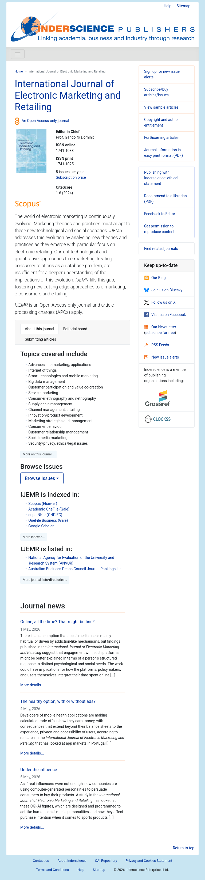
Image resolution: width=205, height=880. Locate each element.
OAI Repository (106, 861)
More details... (32, 685)
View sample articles (161, 107)
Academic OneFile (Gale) (48, 509)
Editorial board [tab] (75, 329)
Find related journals (161, 248)
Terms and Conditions (52, 870)
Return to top (183, 848)
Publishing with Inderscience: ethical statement (161, 178)
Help (167, 6)
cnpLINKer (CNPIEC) (45, 515)
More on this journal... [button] (38, 454)
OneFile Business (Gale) (48, 520)
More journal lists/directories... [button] (45, 580)
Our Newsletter (160, 327)
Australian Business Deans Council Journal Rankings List (75, 569)
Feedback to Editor (159, 214)
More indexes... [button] (34, 537)
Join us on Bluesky (163, 290)
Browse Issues (40, 478)
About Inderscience (72, 861)
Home (19, 71)
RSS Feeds (156, 345)
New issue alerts (161, 357)
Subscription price (71, 177)
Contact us (41, 861)
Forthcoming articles (161, 137)
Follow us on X (160, 302)
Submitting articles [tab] (40, 339)
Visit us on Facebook (165, 315)
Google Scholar (41, 526)
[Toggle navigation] (18, 54)
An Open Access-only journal (45, 121)
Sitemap (183, 6)
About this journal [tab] (39, 329)
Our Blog (155, 278)
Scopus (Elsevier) (42, 503)
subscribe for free (160, 332)
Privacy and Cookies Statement (149, 861)
